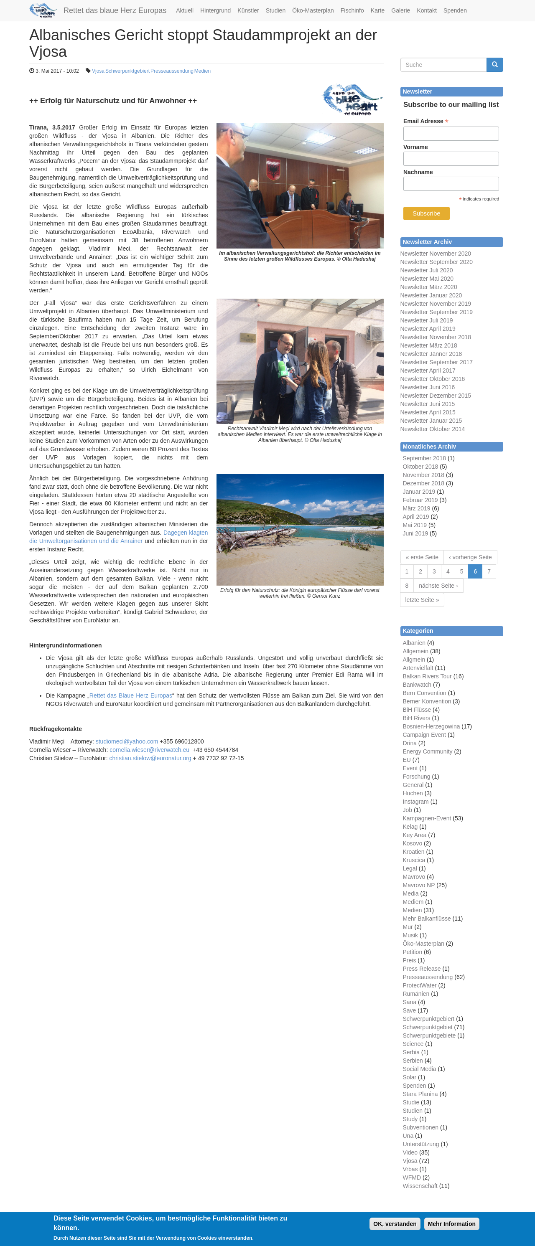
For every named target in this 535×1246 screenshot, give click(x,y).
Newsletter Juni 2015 (427, 404)
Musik (410, 935)
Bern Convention (424, 693)
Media (411, 893)
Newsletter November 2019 (435, 303)
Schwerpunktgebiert (127, 71)
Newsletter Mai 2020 (427, 278)
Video (410, 1152)
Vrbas (410, 1169)
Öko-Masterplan (313, 10)
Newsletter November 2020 (435, 253)
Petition (413, 952)
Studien (275, 10)
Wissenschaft (420, 1186)
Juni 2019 (415, 533)
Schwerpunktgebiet (428, 1027)
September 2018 (424, 458)
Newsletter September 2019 (436, 312)
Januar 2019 (419, 491)
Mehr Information (452, 1227)
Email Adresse (425, 121)
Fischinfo (352, 10)
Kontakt (426, 10)
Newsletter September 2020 (436, 262)
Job (408, 810)
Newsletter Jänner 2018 (431, 353)
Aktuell (185, 10)
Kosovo (413, 843)
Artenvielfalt (418, 668)
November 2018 (424, 475)
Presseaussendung (172, 71)
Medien (202, 71)
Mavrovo (414, 876)
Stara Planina (420, 1094)
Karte (378, 10)
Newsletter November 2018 (435, 337)
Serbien (413, 1060)
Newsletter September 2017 (436, 362)
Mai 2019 (415, 525)
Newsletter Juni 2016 (427, 387)
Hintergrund (215, 10)
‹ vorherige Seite (470, 557)
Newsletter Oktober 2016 (432, 379)
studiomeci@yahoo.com (127, 741)
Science (413, 1043)
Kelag (410, 826)
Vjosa (98, 71)
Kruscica (414, 860)
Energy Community (428, 751)
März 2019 (417, 508)
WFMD (412, 1177)
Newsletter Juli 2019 (426, 320)
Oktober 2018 (420, 466)
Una (408, 1135)
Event (410, 768)
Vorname (415, 147)
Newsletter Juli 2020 (426, 270)
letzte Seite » (422, 599)
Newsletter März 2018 (428, 345)
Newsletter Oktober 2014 (432, 429)
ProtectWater (420, 985)
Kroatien (414, 851)
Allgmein (414, 659)
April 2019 (416, 516)
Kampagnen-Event (427, 818)
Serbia (411, 1052)
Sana (410, 1002)
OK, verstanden (394, 1227)
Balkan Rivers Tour (427, 676)
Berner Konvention (427, 701)
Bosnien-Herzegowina (431, 726)
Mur (408, 927)
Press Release (422, 968)
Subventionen (421, 1127)
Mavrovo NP (419, 885)
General (413, 785)
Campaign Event (424, 734)
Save (409, 1010)
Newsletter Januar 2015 (431, 420)
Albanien (414, 642)
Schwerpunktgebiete (429, 1035)
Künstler (248, 10)
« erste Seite (422, 557)
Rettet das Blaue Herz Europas (130, 695)
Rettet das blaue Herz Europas (115, 10)
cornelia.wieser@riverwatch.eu (149, 749)
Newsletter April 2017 (428, 370)
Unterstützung (421, 1144)
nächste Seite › (438, 585)
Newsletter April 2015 (428, 412)
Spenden (455, 10)
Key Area (415, 835)
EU (407, 759)
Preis (409, 960)
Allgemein (415, 651)
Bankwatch (417, 684)
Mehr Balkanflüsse (427, 918)
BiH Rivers (417, 718)
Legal (410, 868)
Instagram (416, 801)
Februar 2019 (420, 500)
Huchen (413, 793)
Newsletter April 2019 (428, 328)
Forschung (417, 776)
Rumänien (416, 993)
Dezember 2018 (424, 483)
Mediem (413, 901)
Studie (411, 1102)
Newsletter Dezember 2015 (435, 395)
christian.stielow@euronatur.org (150, 758)
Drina (410, 743)
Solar (410, 1077)
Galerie (400, 10)
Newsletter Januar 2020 (431, 295)
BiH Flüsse (417, 709)
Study (410, 1119)
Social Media (419, 1069)
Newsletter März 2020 (428, 287)
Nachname (418, 172)
